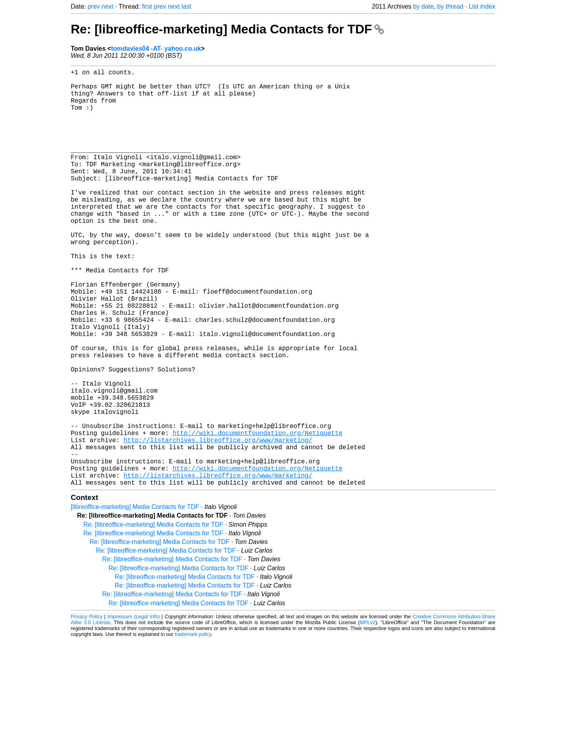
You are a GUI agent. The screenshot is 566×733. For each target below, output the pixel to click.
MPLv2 (367, 715)
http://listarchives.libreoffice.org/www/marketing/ (217, 523)
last (186, 6)
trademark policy (193, 727)
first (147, 6)
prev (94, 6)
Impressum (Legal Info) (133, 709)
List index (482, 6)
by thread (450, 6)
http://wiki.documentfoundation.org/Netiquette (257, 514)
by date (423, 6)
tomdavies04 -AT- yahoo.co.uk (156, 48)
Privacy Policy (87, 709)
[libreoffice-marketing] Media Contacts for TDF (135, 599)
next (107, 6)
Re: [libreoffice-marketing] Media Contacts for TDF (227, 29)
